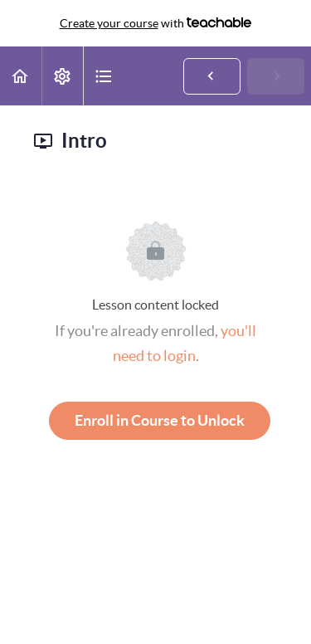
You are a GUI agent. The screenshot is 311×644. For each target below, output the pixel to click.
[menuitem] (62, 75)
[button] (20, 75)
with (156, 23)
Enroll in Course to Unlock (160, 420)
